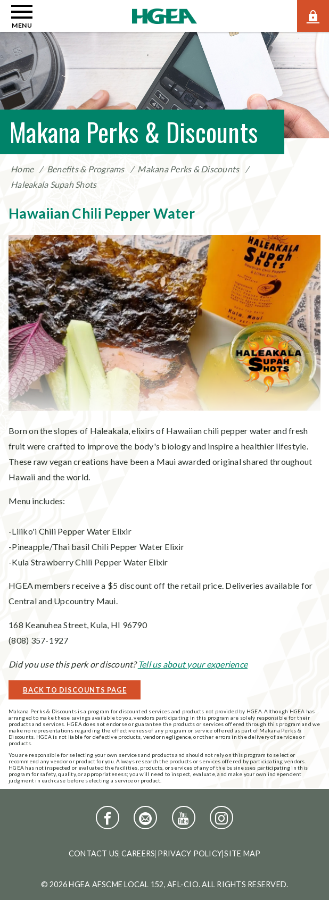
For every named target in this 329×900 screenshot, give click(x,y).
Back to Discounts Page (75, 690)
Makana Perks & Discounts (188, 169)
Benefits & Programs (86, 169)
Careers (138, 853)
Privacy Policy (190, 853)
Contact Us (94, 853)
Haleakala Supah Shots (53, 184)
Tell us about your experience (193, 664)
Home (22, 169)
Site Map (242, 853)
